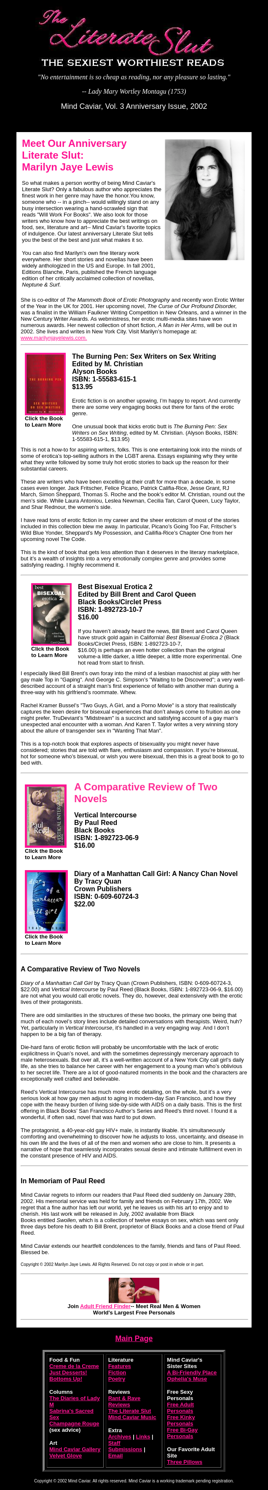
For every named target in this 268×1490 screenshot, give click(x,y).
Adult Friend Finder (105, 1306)
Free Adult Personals (180, 1407)
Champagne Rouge (74, 1423)
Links (143, 1436)
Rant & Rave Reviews (124, 1401)
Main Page (134, 1338)
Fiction (117, 1372)
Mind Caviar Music (132, 1417)
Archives (119, 1436)
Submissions (125, 1449)
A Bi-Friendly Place (192, 1372)
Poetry (116, 1379)
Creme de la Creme (74, 1366)
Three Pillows (184, 1462)
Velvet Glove (65, 1455)
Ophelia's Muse (187, 1379)
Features (119, 1366)
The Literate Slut (129, 1411)
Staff (114, 1443)
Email (115, 1455)
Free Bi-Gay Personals (182, 1433)
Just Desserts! (68, 1372)
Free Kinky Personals (181, 1420)
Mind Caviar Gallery (74, 1449)
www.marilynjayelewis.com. (54, 338)
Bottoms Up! (65, 1379)
